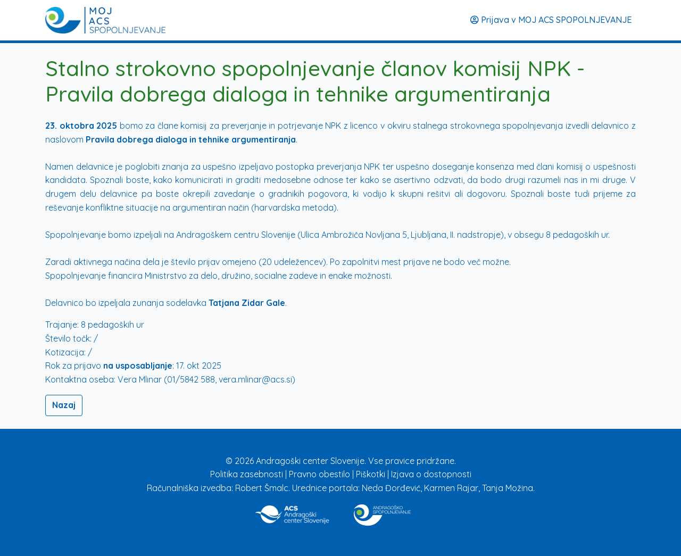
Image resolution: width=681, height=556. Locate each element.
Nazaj (64, 405)
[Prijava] (105, 20)
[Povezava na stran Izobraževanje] (382, 513)
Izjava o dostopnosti (431, 474)
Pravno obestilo (320, 474)
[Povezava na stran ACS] (293, 512)
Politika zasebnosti (247, 474)
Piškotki (371, 474)
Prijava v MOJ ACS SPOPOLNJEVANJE (551, 19)
